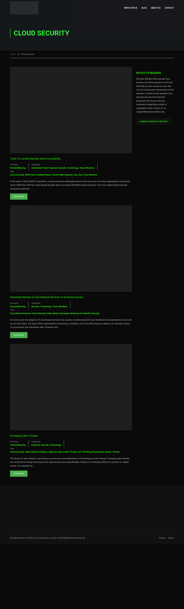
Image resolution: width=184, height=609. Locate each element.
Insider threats (70, 452)
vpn (76, 175)
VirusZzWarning (17, 168)
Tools (82, 168)
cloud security (17, 175)
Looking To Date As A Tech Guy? (154, 122)
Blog (144, 8)
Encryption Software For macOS (75, 313)
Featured (53, 168)
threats (116, 452)
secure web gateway (62, 175)
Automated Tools (39, 168)
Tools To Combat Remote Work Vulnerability (35, 158)
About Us (156, 8)
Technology (72, 168)
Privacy (162, 538)
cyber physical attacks (36, 452)
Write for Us (130, 8)
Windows (90, 168)
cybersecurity (55, 452)
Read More (20, 195)
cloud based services (20, 313)
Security (62, 168)
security (95, 313)
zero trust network (87, 175)
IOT (80, 452)
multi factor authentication (38, 175)
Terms (171, 538)
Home (13, 54)
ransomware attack (101, 452)
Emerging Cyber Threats (24, 435)
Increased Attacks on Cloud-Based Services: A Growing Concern (46, 297)
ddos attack (53, 313)
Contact (169, 8)
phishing (87, 452)
